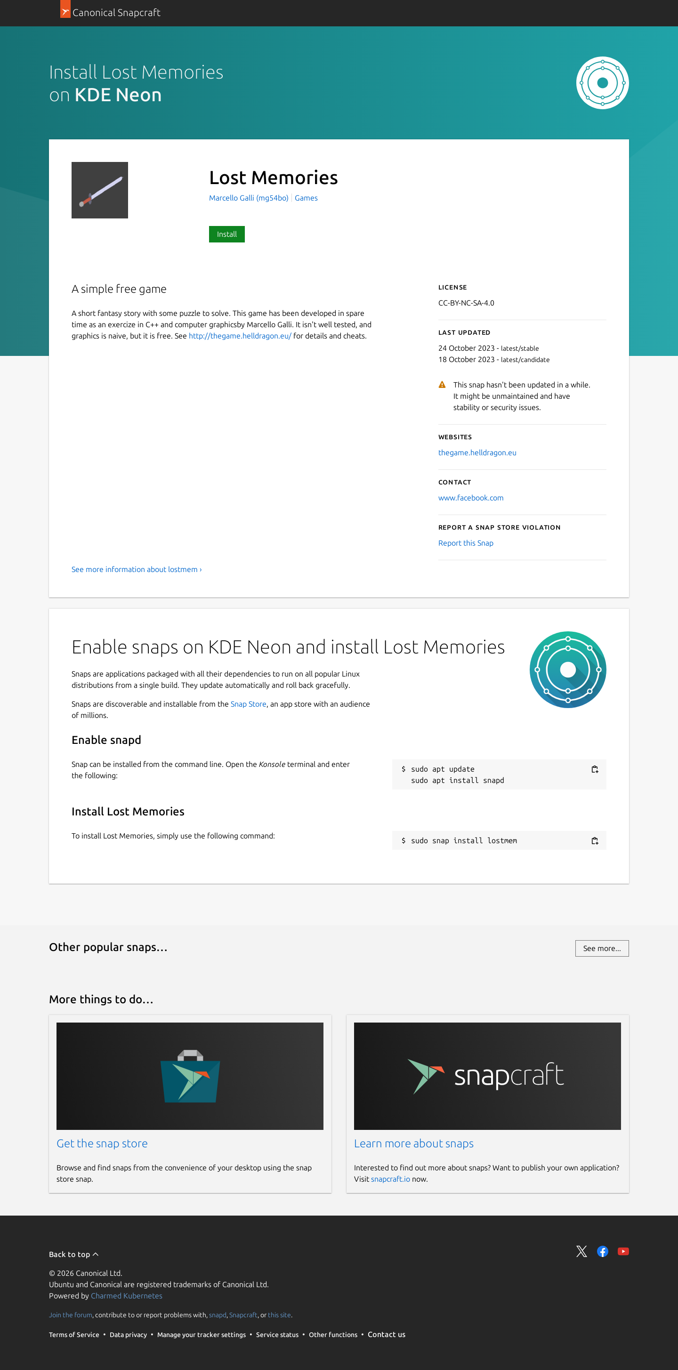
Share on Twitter (582, 1251)
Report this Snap (465, 543)
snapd (217, 1315)
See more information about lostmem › (137, 569)
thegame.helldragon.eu (477, 452)
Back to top (74, 1254)
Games (306, 197)
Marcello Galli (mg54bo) (250, 197)
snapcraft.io (390, 1179)
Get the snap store (102, 1143)
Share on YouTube (623, 1251)
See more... (602, 948)
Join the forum (70, 1315)
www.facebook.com (471, 497)
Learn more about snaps (414, 1143)
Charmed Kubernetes (126, 1295)
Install (227, 234)
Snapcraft (243, 1315)
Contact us (386, 1334)
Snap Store (248, 704)
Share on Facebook (602, 1251)
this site (279, 1315)
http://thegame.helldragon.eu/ (240, 335)
